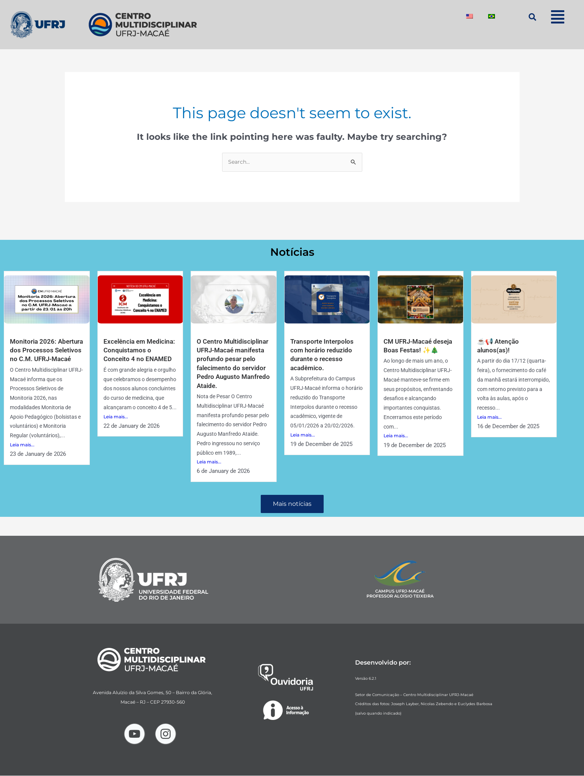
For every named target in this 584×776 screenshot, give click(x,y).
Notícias (292, 251)
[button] (557, 17)
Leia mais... (22, 454)
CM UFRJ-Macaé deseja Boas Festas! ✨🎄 (419, 350)
